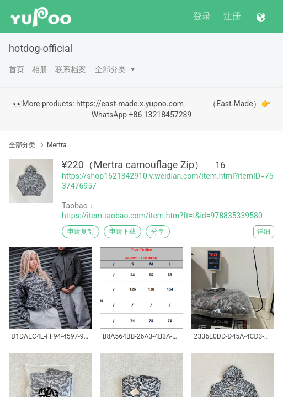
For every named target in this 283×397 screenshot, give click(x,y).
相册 (39, 69)
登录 (202, 16)
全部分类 (110, 69)
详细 (263, 231)
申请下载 (122, 231)
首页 (16, 69)
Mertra (56, 145)
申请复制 (80, 231)
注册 (232, 16)
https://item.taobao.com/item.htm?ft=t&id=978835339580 (162, 215)
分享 (157, 231)
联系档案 (70, 69)
